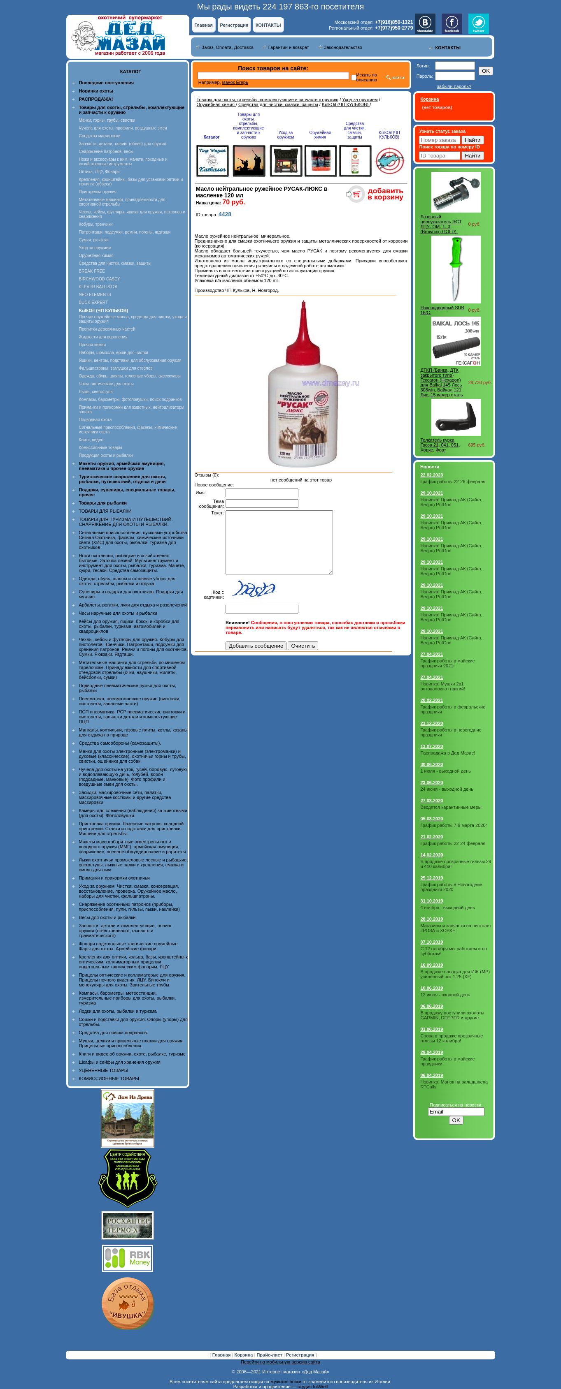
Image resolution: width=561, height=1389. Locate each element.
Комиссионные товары (100, 447)
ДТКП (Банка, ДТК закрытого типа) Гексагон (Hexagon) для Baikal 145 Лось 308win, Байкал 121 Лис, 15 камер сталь (441, 382)
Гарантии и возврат (288, 47)
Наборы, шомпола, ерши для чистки (113, 352)
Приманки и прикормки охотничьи (114, 877)
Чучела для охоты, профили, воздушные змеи (123, 128)
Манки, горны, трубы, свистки (107, 120)
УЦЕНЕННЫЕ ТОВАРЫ (103, 1070)
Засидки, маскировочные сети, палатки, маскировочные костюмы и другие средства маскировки (125, 797)
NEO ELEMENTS (95, 294)
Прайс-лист (270, 1354)
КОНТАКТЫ (268, 25)
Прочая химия (92, 345)
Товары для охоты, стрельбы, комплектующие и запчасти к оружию (268, 99)
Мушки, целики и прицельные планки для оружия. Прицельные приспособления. (131, 1043)
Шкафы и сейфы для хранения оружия (120, 1062)
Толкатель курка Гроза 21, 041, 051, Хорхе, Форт (440, 445)
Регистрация (234, 25)
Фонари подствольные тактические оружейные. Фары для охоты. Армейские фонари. (129, 946)
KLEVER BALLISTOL (98, 287)
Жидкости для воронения (103, 337)
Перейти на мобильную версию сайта (280, 1361)
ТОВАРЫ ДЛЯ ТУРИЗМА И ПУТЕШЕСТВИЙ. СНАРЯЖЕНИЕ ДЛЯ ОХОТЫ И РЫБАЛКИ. (126, 522)
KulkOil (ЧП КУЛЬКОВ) (346, 104)
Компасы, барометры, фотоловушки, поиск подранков (130, 399)
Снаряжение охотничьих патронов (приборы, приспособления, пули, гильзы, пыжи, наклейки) (129, 907)
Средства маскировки (100, 136)
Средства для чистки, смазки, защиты (115, 263)
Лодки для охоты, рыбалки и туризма (118, 1011)
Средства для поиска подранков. (113, 1032)
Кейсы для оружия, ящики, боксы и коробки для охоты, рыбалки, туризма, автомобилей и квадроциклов (129, 626)
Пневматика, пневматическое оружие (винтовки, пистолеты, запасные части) (130, 701)
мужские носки (285, 1381)
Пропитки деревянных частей (107, 329)
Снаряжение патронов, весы (106, 151)
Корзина (244, 1354)
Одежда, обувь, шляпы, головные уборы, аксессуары (130, 376)
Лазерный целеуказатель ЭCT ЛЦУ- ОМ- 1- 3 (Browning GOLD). (440, 224)
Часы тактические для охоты (106, 384)
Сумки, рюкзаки (94, 240)
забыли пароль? (454, 86)
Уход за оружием (95, 247)
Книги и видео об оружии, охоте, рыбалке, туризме (132, 1053)
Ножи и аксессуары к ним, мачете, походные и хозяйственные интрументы (123, 161)
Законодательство (343, 47)
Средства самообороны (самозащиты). (120, 743)
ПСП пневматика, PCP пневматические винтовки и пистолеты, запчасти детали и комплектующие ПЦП (132, 716)
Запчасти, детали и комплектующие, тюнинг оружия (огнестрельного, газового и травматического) (125, 930)
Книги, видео (91, 440)
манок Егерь (235, 82)
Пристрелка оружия (97, 192)
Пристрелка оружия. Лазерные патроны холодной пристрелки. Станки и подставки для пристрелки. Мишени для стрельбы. (131, 828)
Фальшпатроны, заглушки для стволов (116, 368)
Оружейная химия (96, 255)
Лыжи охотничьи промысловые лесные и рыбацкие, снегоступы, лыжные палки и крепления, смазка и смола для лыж (133, 864)
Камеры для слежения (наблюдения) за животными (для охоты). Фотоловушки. (133, 813)
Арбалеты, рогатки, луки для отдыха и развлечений (133, 604)
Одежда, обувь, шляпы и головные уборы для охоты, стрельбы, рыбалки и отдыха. (127, 581)
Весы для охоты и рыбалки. (108, 917)
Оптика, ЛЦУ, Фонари (99, 171)
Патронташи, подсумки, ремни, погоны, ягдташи (125, 232)
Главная (203, 25)
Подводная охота (95, 419)
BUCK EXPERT (93, 302)
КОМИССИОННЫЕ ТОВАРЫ (109, 1078)
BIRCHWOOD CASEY (99, 279)
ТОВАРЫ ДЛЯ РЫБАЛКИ (105, 511)
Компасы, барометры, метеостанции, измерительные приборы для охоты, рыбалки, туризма (127, 998)
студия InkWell (313, 1386)
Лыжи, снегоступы (96, 391)
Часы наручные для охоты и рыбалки (118, 613)
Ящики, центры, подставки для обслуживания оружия (130, 360)
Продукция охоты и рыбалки (106, 455)
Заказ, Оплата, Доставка (228, 47)
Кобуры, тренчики (96, 224)
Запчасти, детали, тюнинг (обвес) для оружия (122, 143)
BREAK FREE (92, 271)
